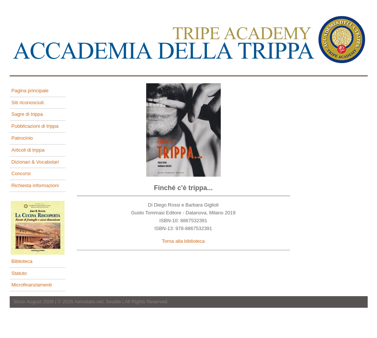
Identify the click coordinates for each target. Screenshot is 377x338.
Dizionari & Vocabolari (35, 162)
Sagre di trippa (27, 114)
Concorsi (21, 173)
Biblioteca (22, 261)
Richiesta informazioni (35, 185)
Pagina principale (30, 90)
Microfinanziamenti (32, 285)
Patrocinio (22, 138)
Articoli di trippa (28, 150)
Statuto (19, 273)
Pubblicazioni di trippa (35, 126)
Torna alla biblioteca (183, 241)
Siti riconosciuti (28, 102)
